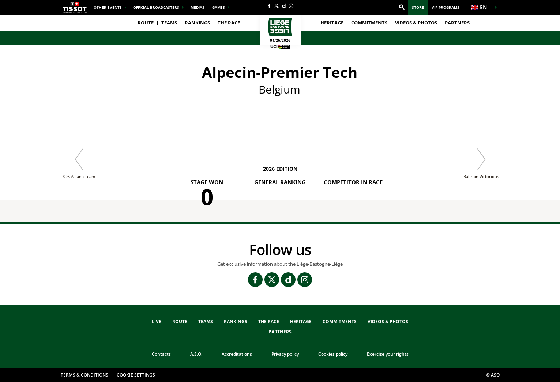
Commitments (369, 22)
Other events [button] (108, 7)
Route (146, 22)
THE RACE (268, 321)
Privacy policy (285, 354)
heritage (331, 22)
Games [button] (218, 7)
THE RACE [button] (229, 22)
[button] (401, 7)
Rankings (197, 22)
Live (156, 321)
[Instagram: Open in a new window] (291, 6)
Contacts (161, 354)
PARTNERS (457, 22)
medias (197, 7)
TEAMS (205, 321)
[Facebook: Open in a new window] (269, 6)
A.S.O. (196, 354)
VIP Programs (445, 7)
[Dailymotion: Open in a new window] (284, 6)
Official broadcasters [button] (156, 7)
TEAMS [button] (169, 22)
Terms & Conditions (84, 375)
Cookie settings (136, 375)
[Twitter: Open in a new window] (276, 6)
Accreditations (237, 354)
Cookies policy (332, 354)
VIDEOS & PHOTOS (416, 22)
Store (418, 7)
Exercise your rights (388, 354)
